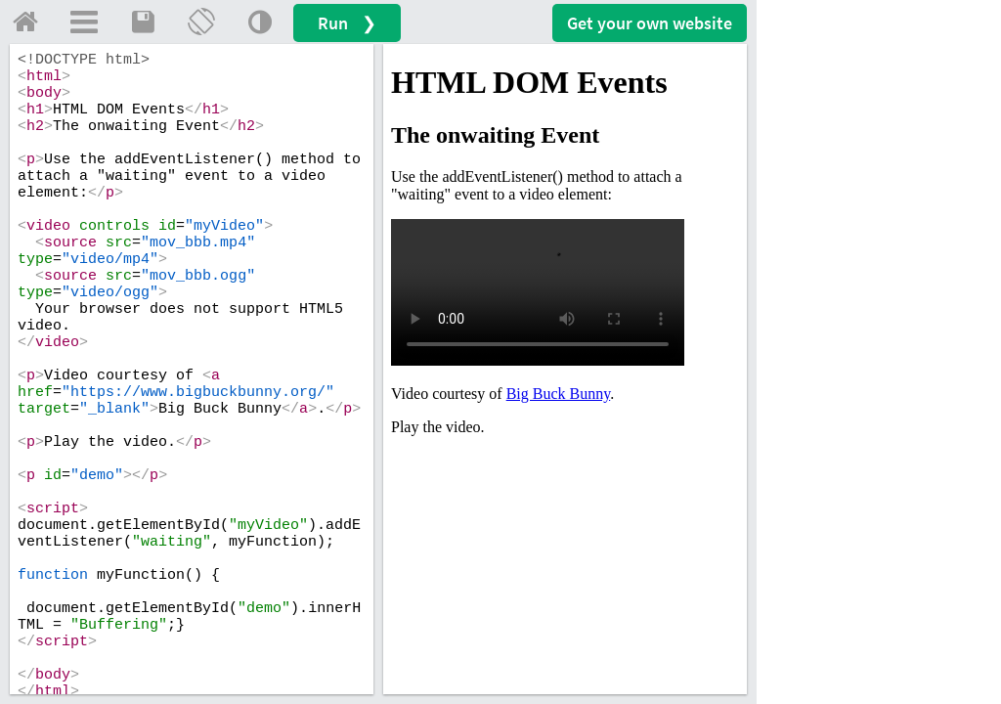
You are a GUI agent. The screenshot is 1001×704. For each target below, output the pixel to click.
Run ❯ (347, 23)
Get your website (649, 23)
